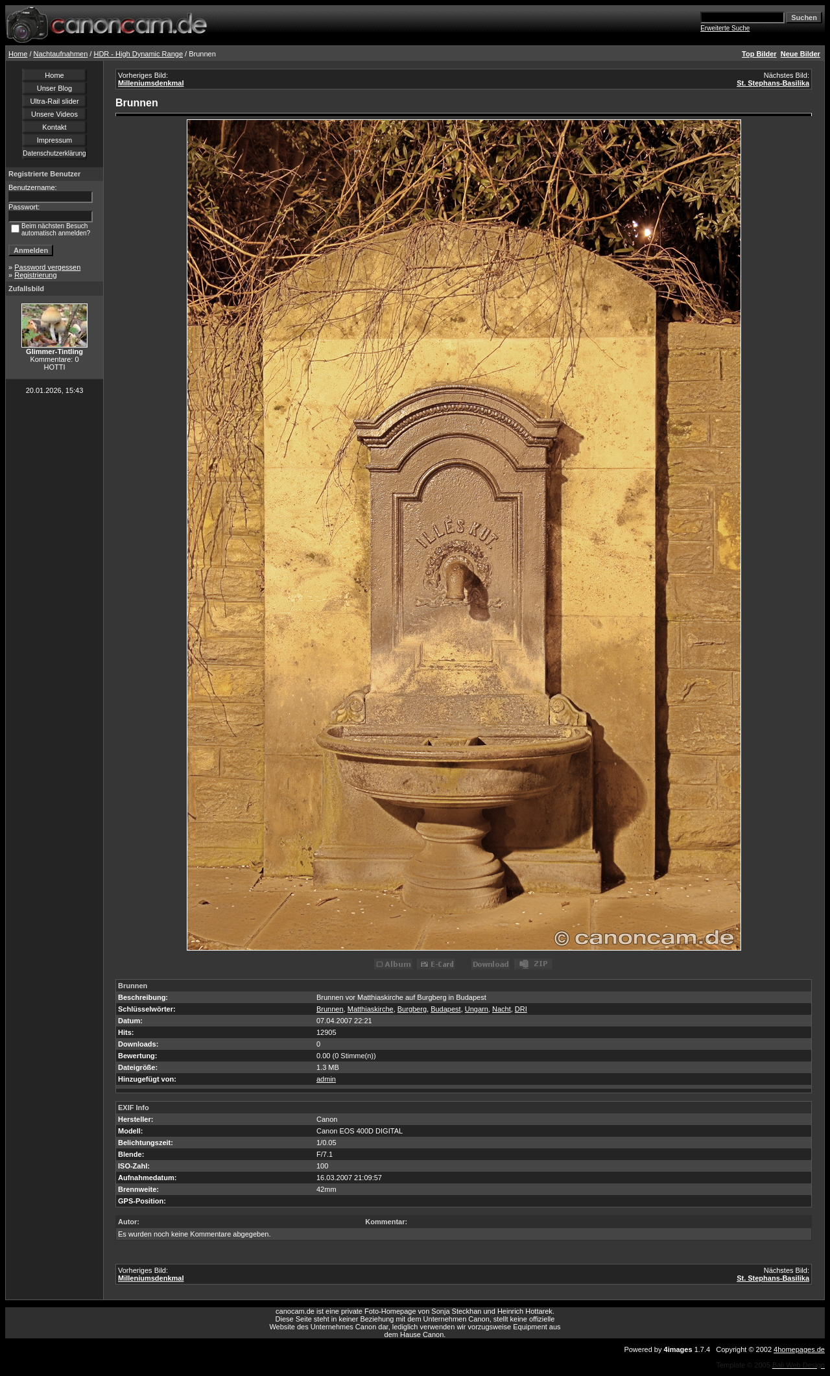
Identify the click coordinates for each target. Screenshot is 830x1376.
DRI (521, 1009)
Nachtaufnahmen (61, 54)
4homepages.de (799, 1349)
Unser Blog (54, 88)
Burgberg (412, 1009)
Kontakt (54, 127)
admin (326, 1079)
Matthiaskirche (371, 1009)
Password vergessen (47, 267)
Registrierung (35, 275)
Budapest (445, 1009)
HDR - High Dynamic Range (138, 54)
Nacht (501, 1009)
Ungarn (476, 1009)
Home (17, 54)
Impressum (54, 140)
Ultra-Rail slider (54, 101)
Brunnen (330, 1009)
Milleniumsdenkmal (151, 83)
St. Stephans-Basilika (773, 83)
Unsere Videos (54, 114)
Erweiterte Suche (725, 28)
